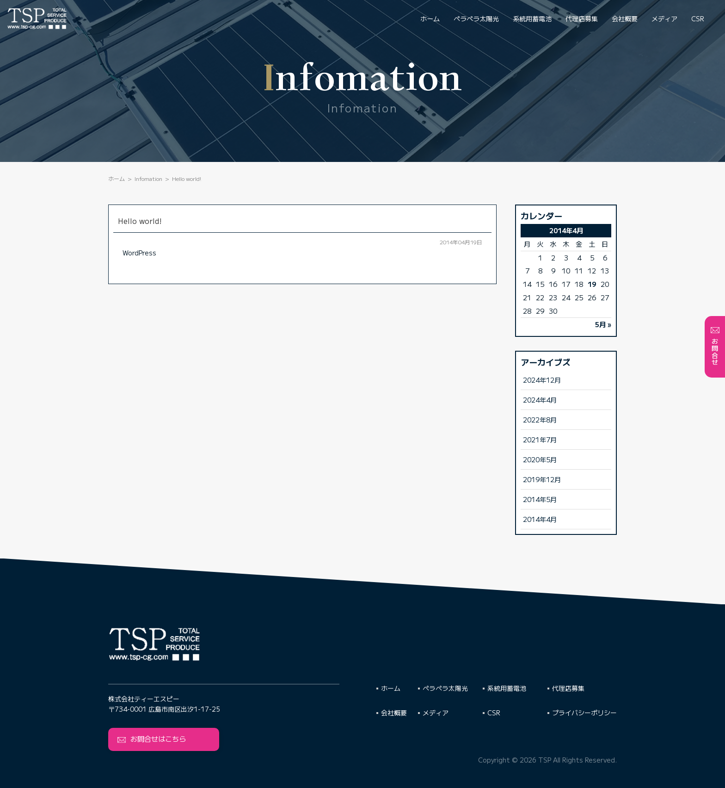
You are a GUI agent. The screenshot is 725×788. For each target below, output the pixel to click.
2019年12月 (542, 479)
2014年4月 (540, 519)
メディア (664, 18)
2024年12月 (542, 380)
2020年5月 (540, 459)
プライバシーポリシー (584, 712)
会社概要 (625, 18)
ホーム (430, 18)
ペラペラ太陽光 (476, 18)
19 (592, 284)
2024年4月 (540, 399)
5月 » (603, 324)
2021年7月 (540, 439)
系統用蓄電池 (532, 18)
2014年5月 (540, 499)
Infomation (148, 178)
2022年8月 (540, 419)
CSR (697, 18)
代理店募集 (581, 18)
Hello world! (140, 220)
